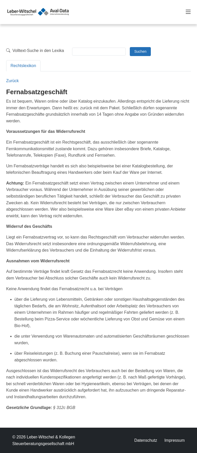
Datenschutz (145, 440)
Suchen (140, 51)
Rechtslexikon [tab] (23, 65)
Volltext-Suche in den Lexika (35, 50)
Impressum (174, 440)
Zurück (12, 81)
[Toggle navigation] (188, 12)
